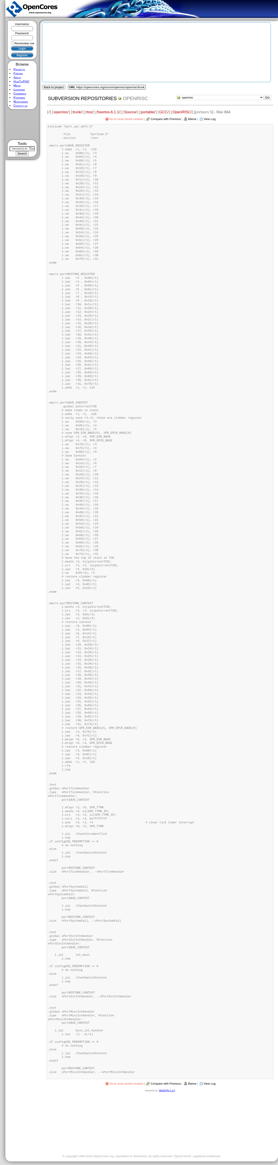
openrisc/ (61, 112)
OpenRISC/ (182, 112)
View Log (210, 119)
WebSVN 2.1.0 (167, 1090)
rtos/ (89, 112)
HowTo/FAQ (21, 81)
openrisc (135, 98)
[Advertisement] (22, 125)
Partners (19, 97)
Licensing (19, 89)
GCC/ (164, 112)
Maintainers (20, 101)
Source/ (130, 112)
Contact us (20, 105)
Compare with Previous (166, 119)
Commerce (19, 93)
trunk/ (77, 112)
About (17, 77)
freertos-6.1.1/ (108, 112)
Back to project (54, 87)
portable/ (148, 112)
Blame (192, 119)
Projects (19, 69)
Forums (18, 73)
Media (17, 85)
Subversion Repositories (82, 98)
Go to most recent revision (126, 119)
